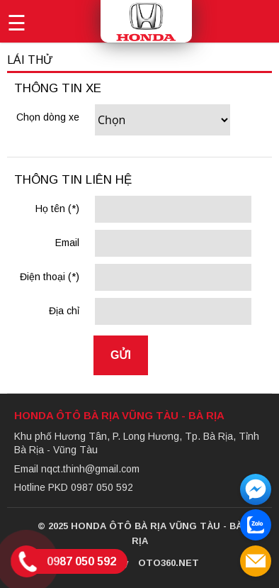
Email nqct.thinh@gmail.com (77, 469)
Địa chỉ (64, 310)
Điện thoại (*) (49, 276)
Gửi (120, 355)
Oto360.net (168, 563)
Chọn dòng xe (47, 117)
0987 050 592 (81, 561)
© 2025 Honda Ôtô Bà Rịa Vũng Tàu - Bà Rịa (140, 533)
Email (67, 242)
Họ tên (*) (57, 208)
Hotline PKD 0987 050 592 (73, 487)
